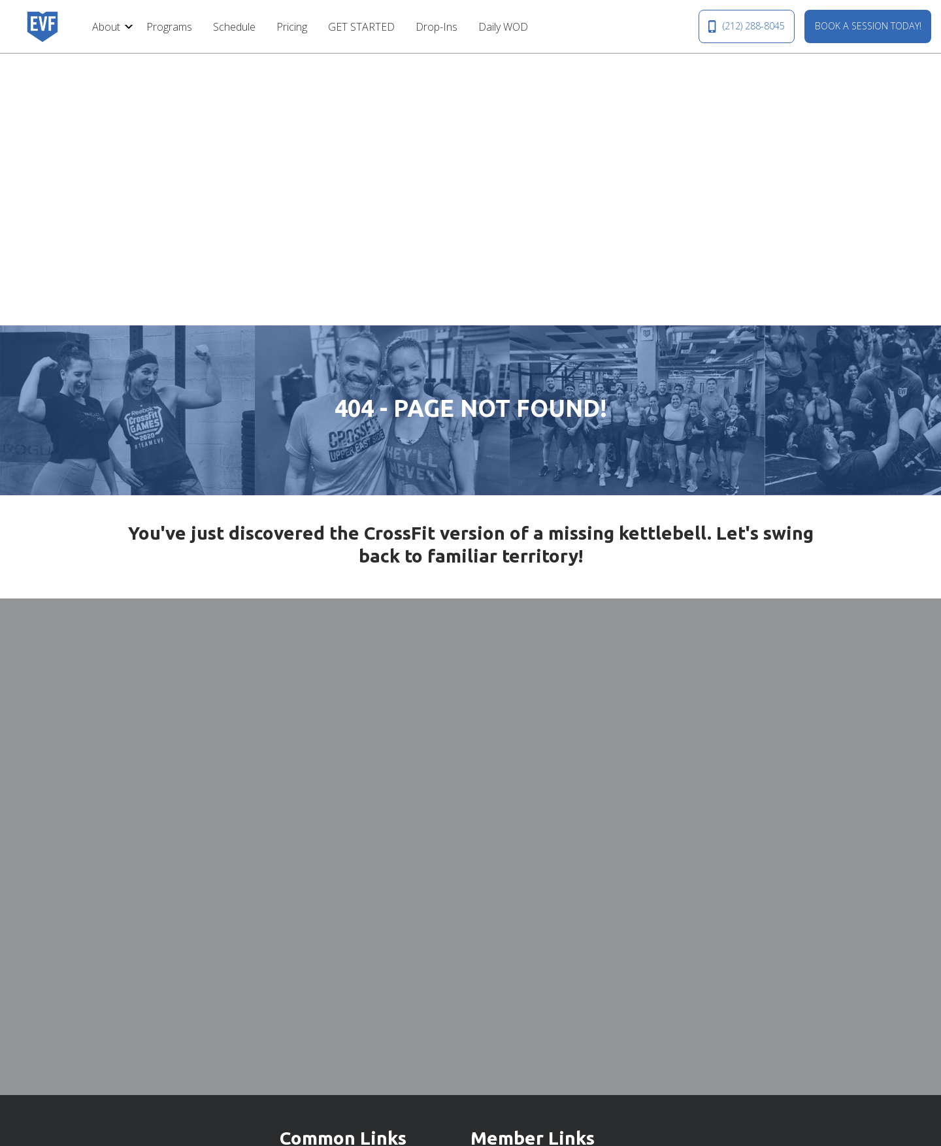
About (106, 27)
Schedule (234, 27)
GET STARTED (361, 27)
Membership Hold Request (532, 895)
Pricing (291, 27)
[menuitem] (109, 26)
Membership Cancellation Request (550, 920)
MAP (583, 1021)
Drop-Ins (436, 27)
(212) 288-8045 (746, 26)
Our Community (316, 920)
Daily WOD (503, 27)
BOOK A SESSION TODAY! (868, 26)
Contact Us (305, 895)
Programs (169, 27)
